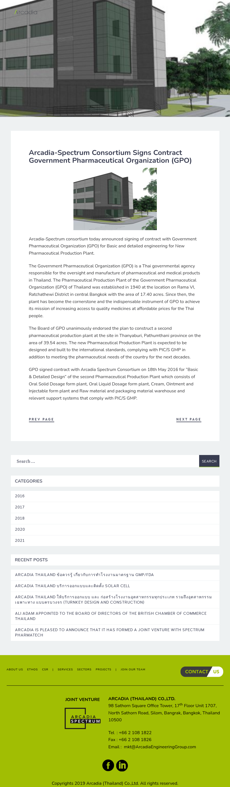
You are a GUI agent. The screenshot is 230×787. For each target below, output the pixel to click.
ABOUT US (15, 670)
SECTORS (84, 670)
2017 (20, 507)
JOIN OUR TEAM (133, 670)
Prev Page (41, 419)
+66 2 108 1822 (135, 733)
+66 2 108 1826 (135, 740)
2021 (20, 540)
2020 (20, 529)
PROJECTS (103, 670)
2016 (20, 496)
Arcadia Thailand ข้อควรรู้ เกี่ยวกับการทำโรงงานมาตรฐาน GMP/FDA (84, 574)
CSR (45, 670)
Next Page (188, 419)
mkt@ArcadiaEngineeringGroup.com (160, 747)
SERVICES (65, 670)
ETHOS (32, 670)
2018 (20, 518)
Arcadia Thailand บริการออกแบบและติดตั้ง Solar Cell (72, 586)
